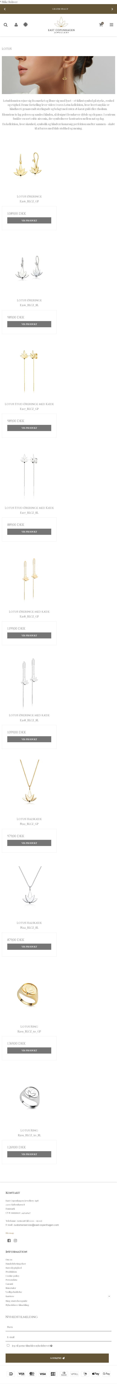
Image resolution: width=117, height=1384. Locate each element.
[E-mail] (58, 1337)
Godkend (55, 1358)
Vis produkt (29, 220)
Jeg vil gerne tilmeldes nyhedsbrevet (41, 1345)
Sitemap (10, 1232)
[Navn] (58, 1327)
